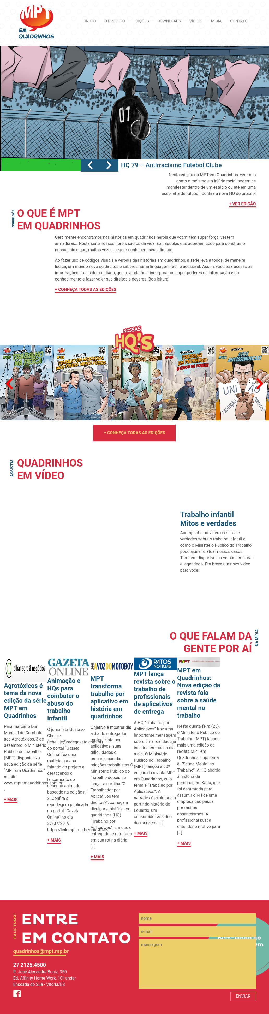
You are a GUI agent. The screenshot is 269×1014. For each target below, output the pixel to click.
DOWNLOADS (169, 21)
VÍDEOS (195, 21)
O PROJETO (114, 21)
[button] (90, 165)
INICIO (90, 21)
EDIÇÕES (141, 21)
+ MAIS (10, 799)
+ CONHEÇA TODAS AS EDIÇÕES (85, 289)
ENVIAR (243, 996)
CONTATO (239, 21)
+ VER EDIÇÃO (242, 203)
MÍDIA (216, 21)
